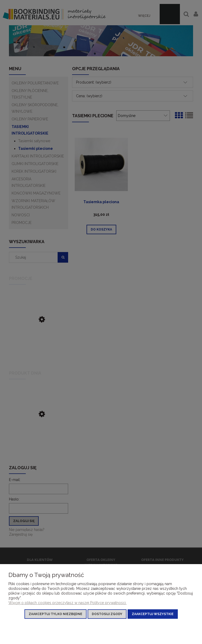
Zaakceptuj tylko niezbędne (55, 614)
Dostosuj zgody (107, 614)
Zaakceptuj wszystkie (153, 614)
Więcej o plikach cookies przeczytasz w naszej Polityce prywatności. (67, 603)
